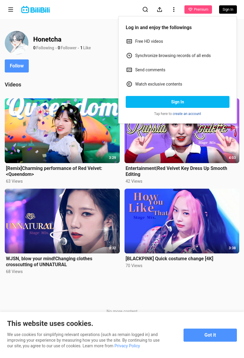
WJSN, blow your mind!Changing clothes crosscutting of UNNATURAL (49, 261)
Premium (198, 9)
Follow (17, 66)
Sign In (177, 102)
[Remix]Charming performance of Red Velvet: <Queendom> (54, 171)
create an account (187, 114)
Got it (210, 335)
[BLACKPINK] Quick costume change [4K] (169, 258)
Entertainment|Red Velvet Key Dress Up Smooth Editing (176, 171)
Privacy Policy (127, 345)
